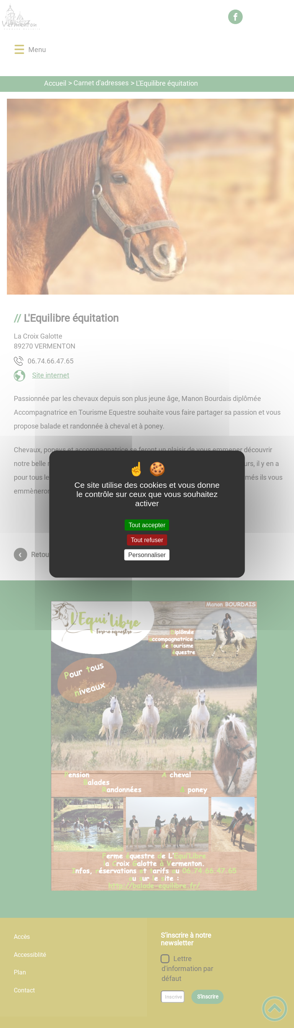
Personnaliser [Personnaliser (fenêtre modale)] (147, 555)
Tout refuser (147, 539)
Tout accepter (147, 524)
